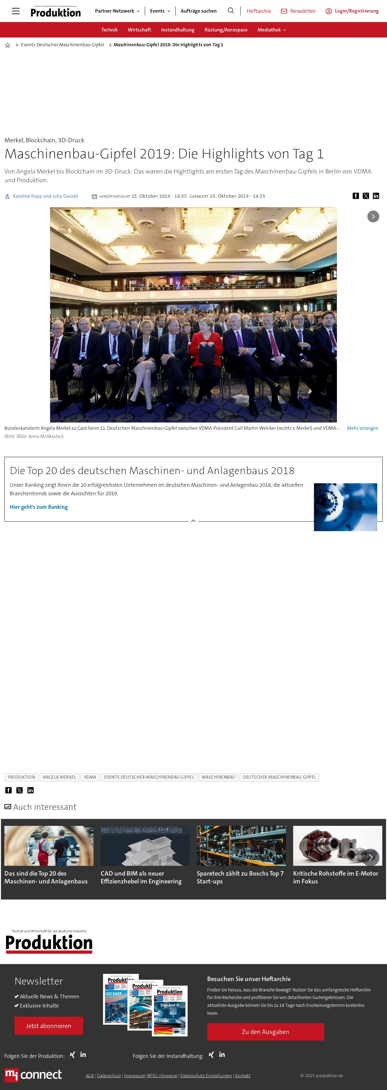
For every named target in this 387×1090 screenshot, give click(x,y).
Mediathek (269, 29)
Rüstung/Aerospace (226, 29)
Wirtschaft (139, 29)
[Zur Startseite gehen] (56, 11)
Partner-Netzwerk (114, 11)
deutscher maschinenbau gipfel (279, 777)
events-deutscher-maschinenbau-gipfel (149, 777)
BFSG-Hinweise (162, 1075)
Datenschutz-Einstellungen (206, 1075)
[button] (370, 857)
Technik (109, 29)
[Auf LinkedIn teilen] (377, 196)
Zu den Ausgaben (265, 1032)
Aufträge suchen (199, 11)
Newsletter (303, 11)
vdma (90, 777)
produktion (21, 777)
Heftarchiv (259, 11)
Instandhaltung (178, 29)
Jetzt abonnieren (48, 1026)
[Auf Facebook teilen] (357, 196)
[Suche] (231, 11)
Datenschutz (109, 1075)
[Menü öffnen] (16, 11)
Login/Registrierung (357, 11)
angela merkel (59, 777)
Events (157, 11)
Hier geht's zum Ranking (39, 506)
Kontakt (242, 1075)
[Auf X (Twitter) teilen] (367, 196)
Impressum (134, 1075)
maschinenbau (218, 777)
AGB (90, 1075)
